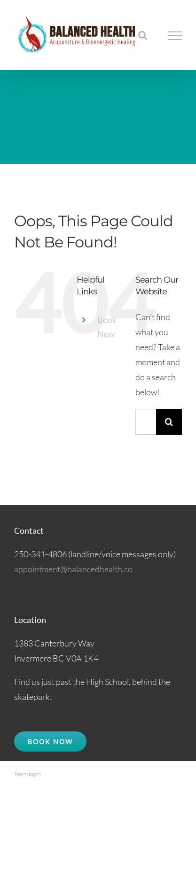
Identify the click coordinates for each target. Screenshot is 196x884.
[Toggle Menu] (175, 35)
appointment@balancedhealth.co (73, 569)
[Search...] (145, 422)
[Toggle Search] (142, 35)
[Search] (169, 422)
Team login (27, 773)
